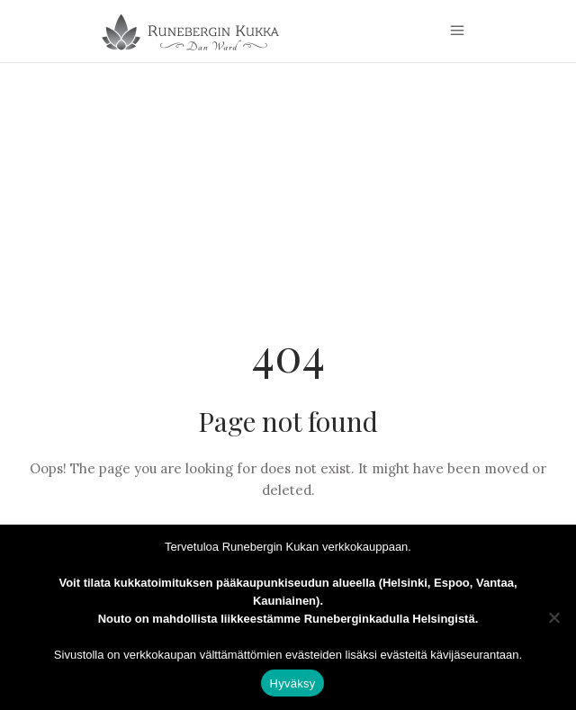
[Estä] (553, 617)
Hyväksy (293, 683)
